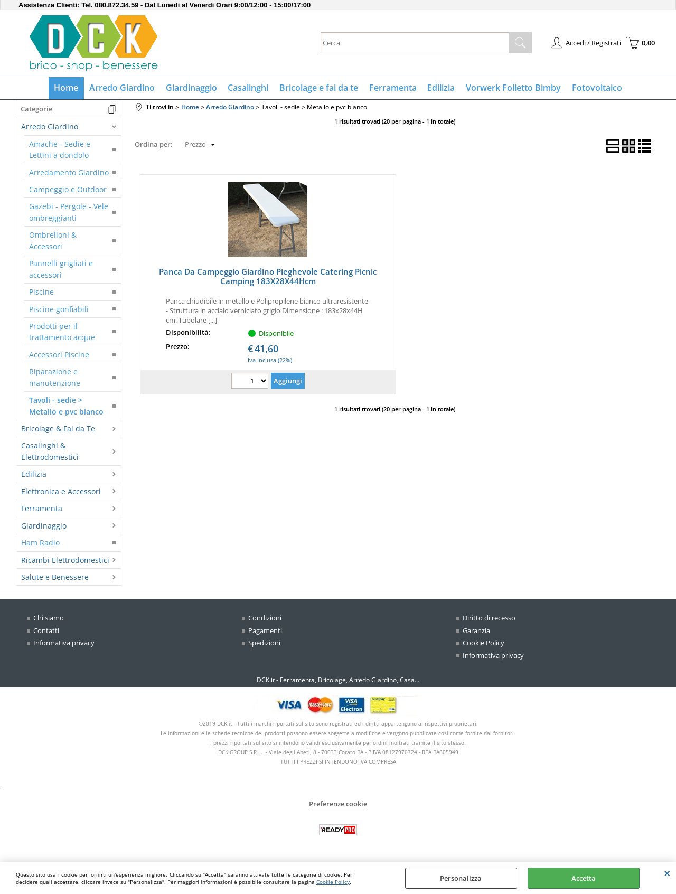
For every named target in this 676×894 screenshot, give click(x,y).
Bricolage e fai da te (318, 88)
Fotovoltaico (595, 88)
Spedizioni (264, 643)
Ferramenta (392, 88)
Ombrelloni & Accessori (53, 241)
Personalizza (461, 878)
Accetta (583, 878)
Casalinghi (248, 88)
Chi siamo (48, 619)
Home (67, 88)
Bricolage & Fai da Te (58, 429)
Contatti (46, 631)
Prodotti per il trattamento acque (62, 332)
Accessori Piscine (59, 355)
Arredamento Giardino (69, 173)
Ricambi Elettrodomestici (65, 561)
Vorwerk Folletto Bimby (512, 88)
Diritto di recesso (489, 619)
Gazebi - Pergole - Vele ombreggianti (68, 212)
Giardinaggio (192, 88)
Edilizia (440, 88)
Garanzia (476, 631)
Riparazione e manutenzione (54, 378)
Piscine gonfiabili (59, 310)
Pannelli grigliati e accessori (61, 269)
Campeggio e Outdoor (68, 190)
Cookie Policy (333, 882)
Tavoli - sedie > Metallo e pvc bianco (66, 406)
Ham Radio (40, 544)
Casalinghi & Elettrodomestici (50, 452)
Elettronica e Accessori (61, 492)
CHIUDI (667, 873)
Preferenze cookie (338, 805)
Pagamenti (265, 631)
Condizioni (264, 619)
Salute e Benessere (55, 577)
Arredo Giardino (123, 88)
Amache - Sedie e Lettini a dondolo (59, 150)
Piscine (41, 293)
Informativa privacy (64, 643)
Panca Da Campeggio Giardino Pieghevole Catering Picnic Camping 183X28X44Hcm (268, 277)
